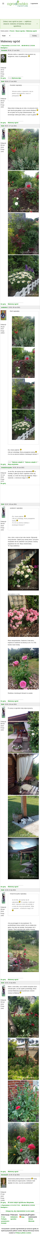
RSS (21, 1217)
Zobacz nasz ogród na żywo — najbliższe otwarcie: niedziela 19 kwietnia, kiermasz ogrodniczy (17, 24)
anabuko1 (4, 307)
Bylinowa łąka (16, 78)
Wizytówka (30, 1202)
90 (26, 45)
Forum (12, 31)
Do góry (3, 78)
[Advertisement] (20, 13)
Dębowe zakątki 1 (31, 462)
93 (32, 45)
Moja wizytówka (13, 464)
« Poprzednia (5, 45)
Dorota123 (4, 1175)
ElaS (2, 81)
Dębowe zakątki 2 (18, 462)
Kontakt (3, 1223)
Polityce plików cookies (23, 1233)
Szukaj (34, 35)
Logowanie (34, 3)
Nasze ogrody (20, 31)
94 (34, 45)
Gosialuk (4, 50)
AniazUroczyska (6, 467)
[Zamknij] (37, 23)
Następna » (4, 48)
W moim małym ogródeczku (17, 1202)
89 (24, 45)
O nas (3, 1217)
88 (22, 45)
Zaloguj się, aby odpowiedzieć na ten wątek (20, 1211)
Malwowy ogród (31, 31)
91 (28, 45)
